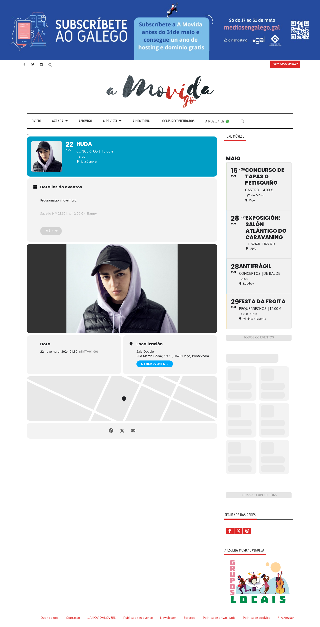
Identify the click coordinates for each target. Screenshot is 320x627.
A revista (110, 121)
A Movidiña (141, 121)
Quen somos (49, 617)
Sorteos (189, 617)
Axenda (58, 121)
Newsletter (168, 617)
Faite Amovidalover (285, 64)
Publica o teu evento (138, 617)
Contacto (73, 617)
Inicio (36, 121)
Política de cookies (256, 617)
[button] (50, 65)
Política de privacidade (219, 617)
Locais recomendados (177, 121)
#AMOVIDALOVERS (101, 617)
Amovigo (85, 121)
